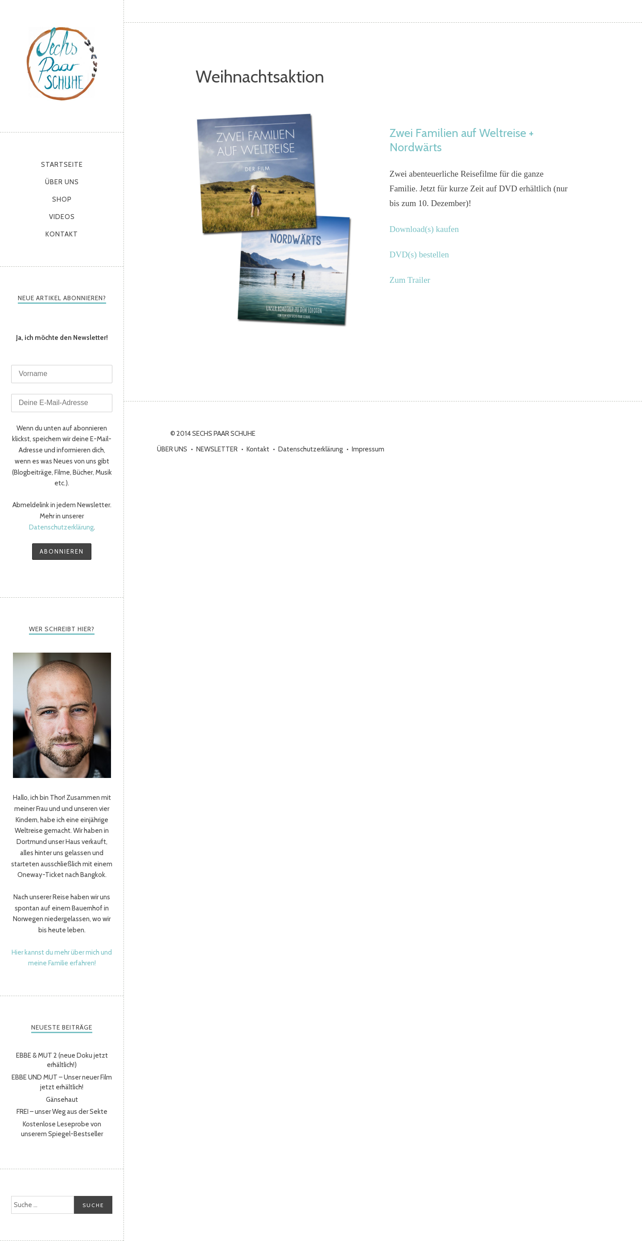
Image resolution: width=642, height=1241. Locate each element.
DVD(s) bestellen (419, 254)
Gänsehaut (62, 1100)
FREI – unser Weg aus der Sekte (61, 1112)
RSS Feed (631, 11)
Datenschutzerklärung (61, 527)
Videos (62, 217)
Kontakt (61, 234)
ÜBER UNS (62, 182)
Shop (62, 199)
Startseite (62, 165)
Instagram (564, 11)
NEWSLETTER (217, 449)
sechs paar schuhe (62, 64)
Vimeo (608, 11)
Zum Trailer (410, 280)
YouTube (586, 11)
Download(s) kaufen (424, 229)
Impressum (368, 449)
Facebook (542, 11)
